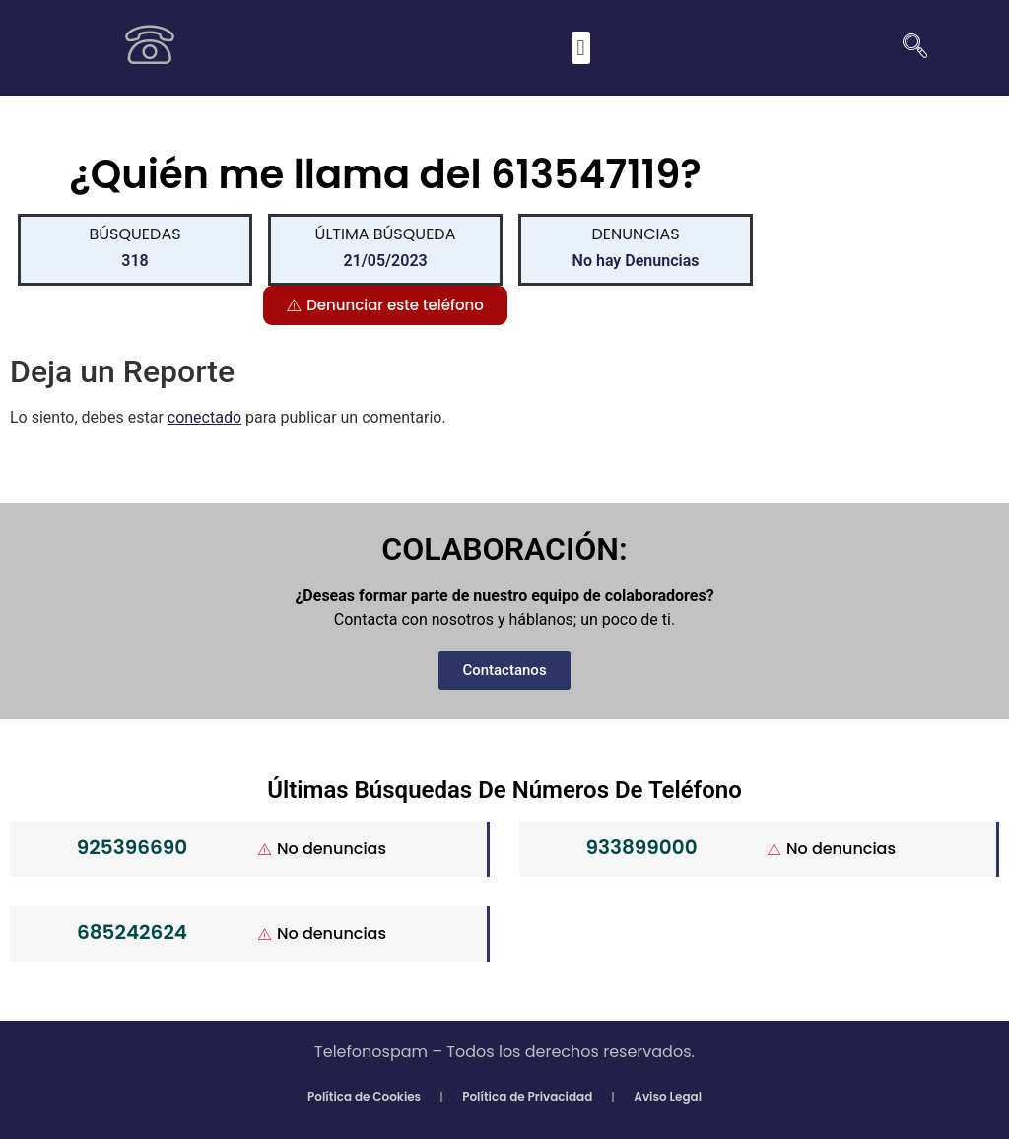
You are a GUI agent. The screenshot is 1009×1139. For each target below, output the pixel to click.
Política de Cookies (364, 1096)
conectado (204, 417)
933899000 (641, 847)
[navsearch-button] (907, 48)
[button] (581, 48)
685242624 (132, 932)
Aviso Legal (668, 1096)
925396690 (132, 847)
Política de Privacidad (527, 1096)
